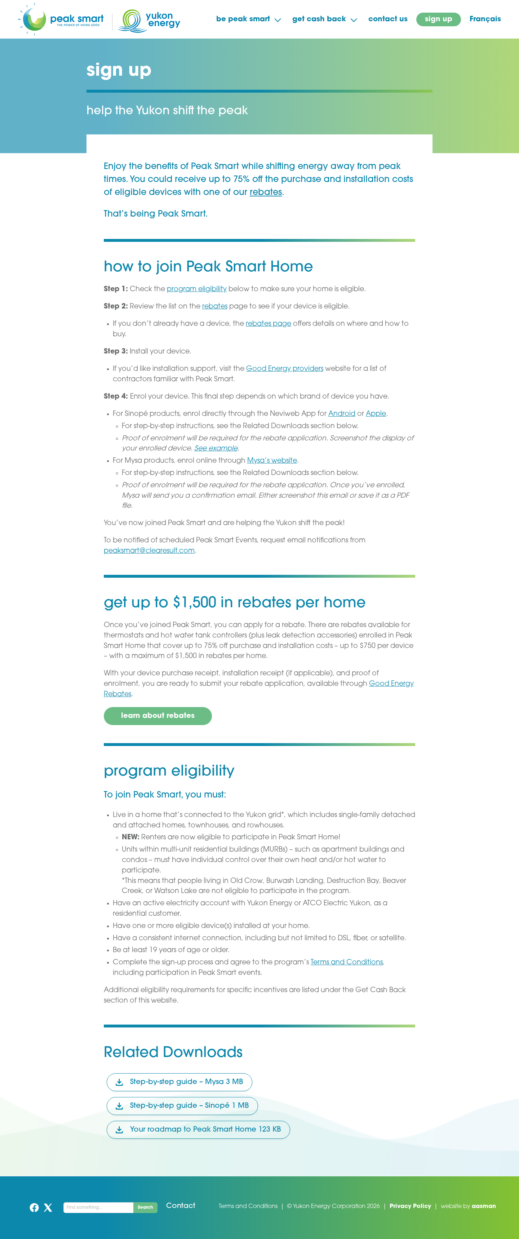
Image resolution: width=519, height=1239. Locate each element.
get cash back (319, 19)
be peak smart (243, 19)
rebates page (268, 324)
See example (216, 448)
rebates (266, 192)
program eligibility (197, 289)
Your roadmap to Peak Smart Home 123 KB (198, 1129)
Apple (376, 414)
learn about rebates (158, 716)
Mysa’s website (272, 461)
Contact (180, 1206)
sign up (438, 19)
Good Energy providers (284, 369)
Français (485, 19)
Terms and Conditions (347, 962)
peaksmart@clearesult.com (149, 551)
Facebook (34, 1207)
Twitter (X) (48, 1207)
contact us (388, 19)
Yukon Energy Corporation (329, 1206)
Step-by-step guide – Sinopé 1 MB (182, 1106)
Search (145, 1207)
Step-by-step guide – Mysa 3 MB (179, 1082)
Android (341, 414)
